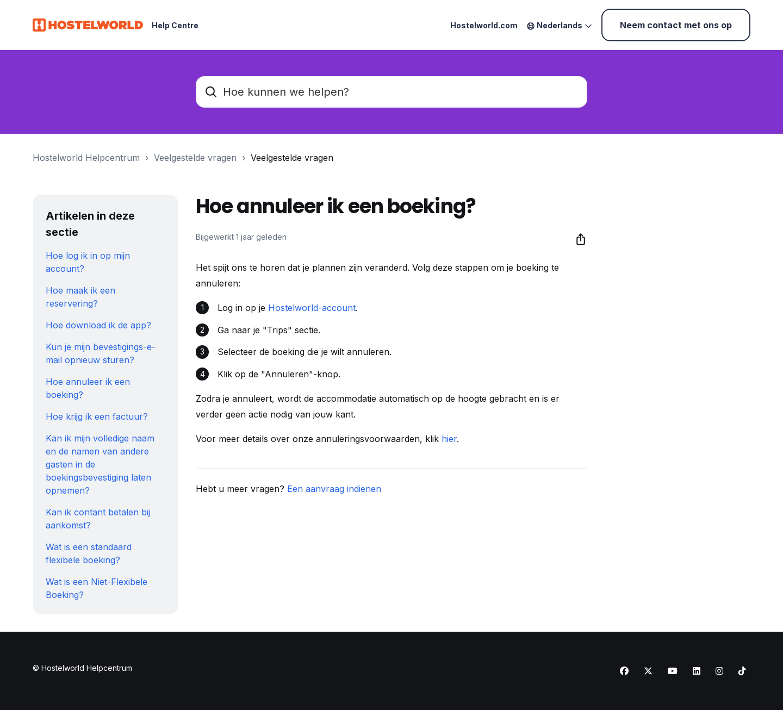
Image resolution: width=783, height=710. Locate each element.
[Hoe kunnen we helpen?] (391, 92)
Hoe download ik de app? (98, 325)
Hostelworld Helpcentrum (86, 157)
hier (449, 438)
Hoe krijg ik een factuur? (97, 416)
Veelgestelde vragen (195, 157)
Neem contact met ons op (676, 25)
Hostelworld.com (484, 25)
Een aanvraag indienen (334, 488)
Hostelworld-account (312, 307)
